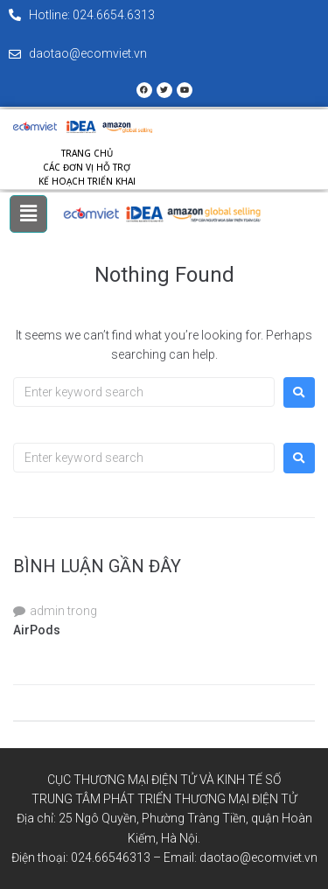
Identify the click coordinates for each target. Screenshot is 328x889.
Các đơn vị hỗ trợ (86, 167)
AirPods (36, 630)
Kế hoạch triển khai (87, 181)
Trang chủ (87, 153)
